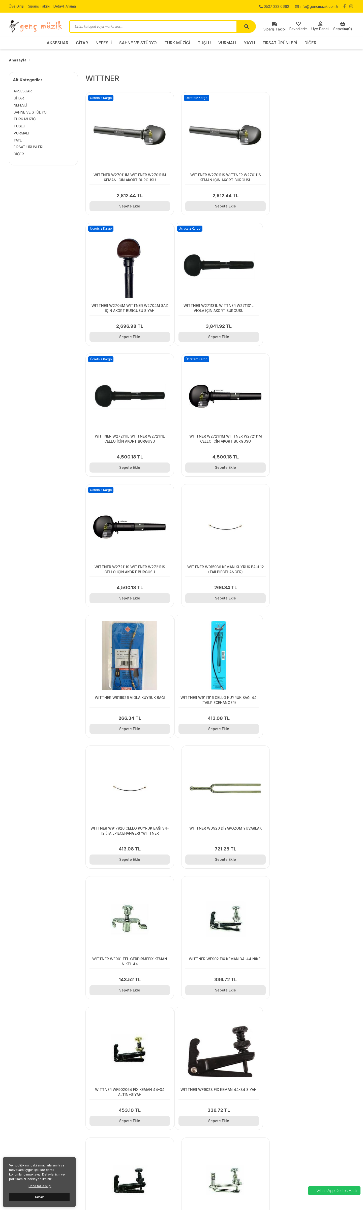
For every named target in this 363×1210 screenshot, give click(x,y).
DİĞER (310, 42)
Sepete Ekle (127, 206)
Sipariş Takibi (39, 6)
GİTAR (82, 42)
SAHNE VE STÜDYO (138, 42)
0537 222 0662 (274, 6)
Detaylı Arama (65, 6)
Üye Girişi (16, 6)
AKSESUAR (57, 42)
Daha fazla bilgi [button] (39, 1186)
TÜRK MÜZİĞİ (177, 42)
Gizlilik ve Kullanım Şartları (118, 1129)
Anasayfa (17, 60)
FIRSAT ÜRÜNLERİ (280, 42)
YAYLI (249, 42)
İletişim (102, 1122)
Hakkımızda (106, 1135)
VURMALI (227, 42)
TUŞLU (204, 42)
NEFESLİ (104, 42)
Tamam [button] (39, 1197)
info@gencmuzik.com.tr (317, 6)
